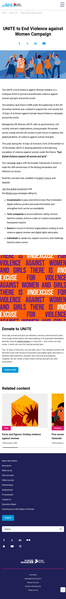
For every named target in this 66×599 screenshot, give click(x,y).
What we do (7, 470)
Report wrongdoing (33, 586)
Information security (33, 579)
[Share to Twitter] (27, 43)
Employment (7, 490)
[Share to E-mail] (43, 43)
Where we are (8, 480)
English (39, 178)
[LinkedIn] (20, 540)
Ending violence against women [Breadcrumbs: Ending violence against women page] (31, 13)
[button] (62, 589)
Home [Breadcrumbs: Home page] (4, 13)
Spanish (6, 182)
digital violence (23, 341)
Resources (6, 465)
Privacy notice (33, 583)
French (47, 178)
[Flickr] (28, 540)
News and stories (9, 461)
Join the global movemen (14, 189)
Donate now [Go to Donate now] (10, 370)
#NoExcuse (11, 193)
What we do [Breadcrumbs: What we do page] (13, 13)
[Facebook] (3, 540)
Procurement (7, 494)
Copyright (33, 575)
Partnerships (7, 485)
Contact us (6, 499)
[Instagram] (20, 546)
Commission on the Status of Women (18, 509)
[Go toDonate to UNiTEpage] (33, 288)
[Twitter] (12, 540)
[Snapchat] (4, 546)
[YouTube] (12, 546)
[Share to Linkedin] (35, 43)
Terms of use (33, 590)
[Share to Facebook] (19, 43)
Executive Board (9, 504)
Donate (8, 518)
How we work (8, 475)
